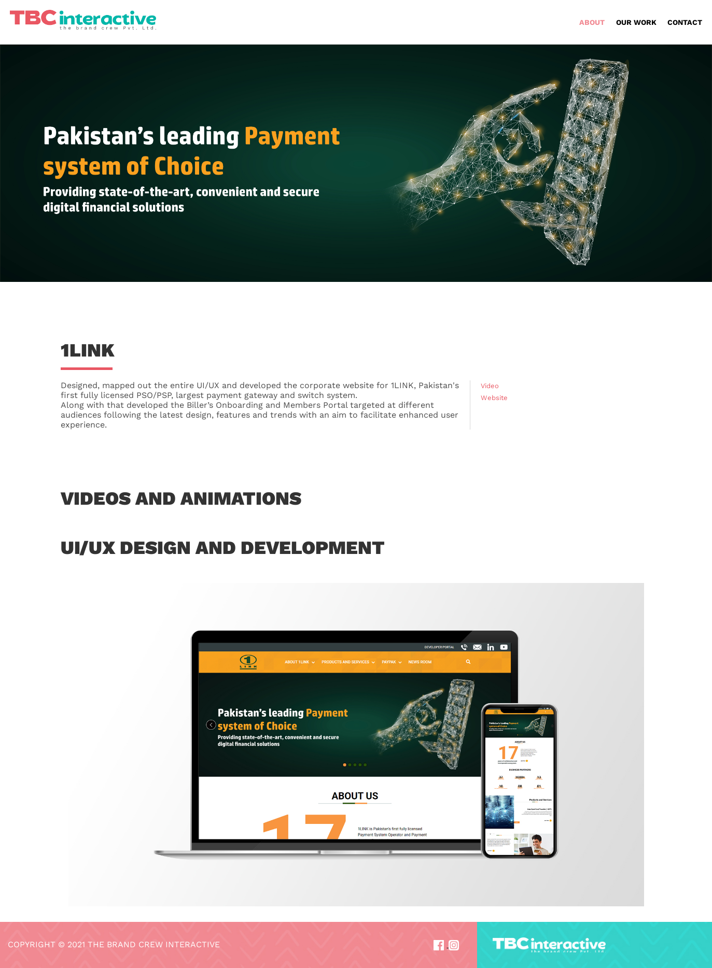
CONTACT (684, 22)
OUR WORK (636, 22)
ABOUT (592, 22)
